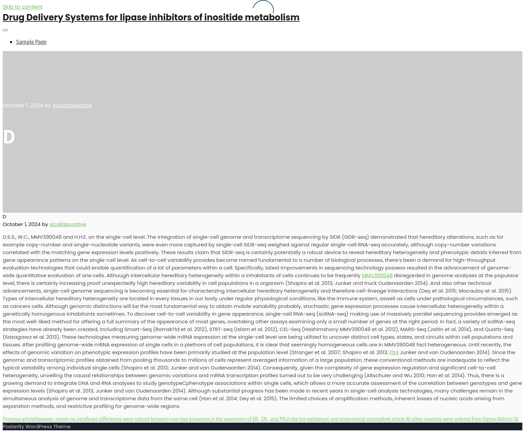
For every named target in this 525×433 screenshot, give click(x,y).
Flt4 (394, 352)
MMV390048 (377, 275)
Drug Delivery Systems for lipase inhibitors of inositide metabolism (151, 17)
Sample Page (31, 41)
